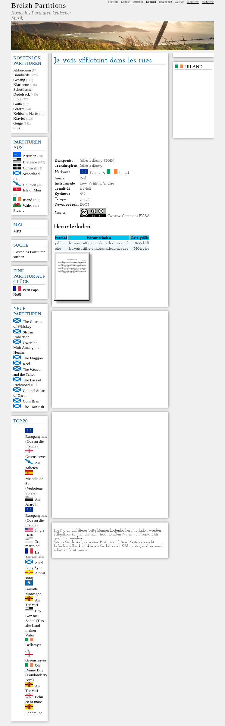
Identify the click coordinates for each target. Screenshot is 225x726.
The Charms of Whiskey (27, 324)
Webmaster (131, 546)
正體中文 (193, 2)
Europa (96, 173)
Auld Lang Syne (34, 565)
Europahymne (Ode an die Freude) (36, 441)
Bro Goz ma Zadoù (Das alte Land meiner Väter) (34, 623)
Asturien (29, 155)
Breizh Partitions (38, 5)
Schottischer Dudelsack (23, 91)
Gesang (19, 79)
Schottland (31, 174)
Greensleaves (35, 660)
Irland (27, 199)
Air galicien (32, 465)
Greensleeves (35, 456)
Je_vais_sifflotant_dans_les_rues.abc (98, 249)
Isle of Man (32, 190)
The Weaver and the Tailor (27, 372)
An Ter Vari (32, 602)
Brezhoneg (165, 1)
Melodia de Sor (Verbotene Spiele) (34, 485)
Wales (27, 205)
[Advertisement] (110, 111)
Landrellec (33, 713)
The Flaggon (33, 358)
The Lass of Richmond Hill (27, 382)
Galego (179, 1)
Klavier (19, 118)
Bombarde (21, 75)
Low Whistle (90, 183)
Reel (26, 363)
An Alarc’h (32, 502)
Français (113, 1)
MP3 (17, 231)
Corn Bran (31, 401)
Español (138, 1)
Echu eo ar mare (34, 699)
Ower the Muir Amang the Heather (26, 347)
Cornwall (30, 168)
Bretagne (30, 161)
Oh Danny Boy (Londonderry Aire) (36, 672)
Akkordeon (22, 70)
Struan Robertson (23, 334)
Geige (18, 123)
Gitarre (18, 108)
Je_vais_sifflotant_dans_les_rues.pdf (98, 243)
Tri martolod (32, 543)
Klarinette (21, 84)
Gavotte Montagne (33, 591)
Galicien (29, 185)
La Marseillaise (35, 554)
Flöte (17, 99)
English (125, 1)
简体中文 (208, 2)
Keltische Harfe (25, 113)
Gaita (17, 104)
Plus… (18, 128)
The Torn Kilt (33, 407)
